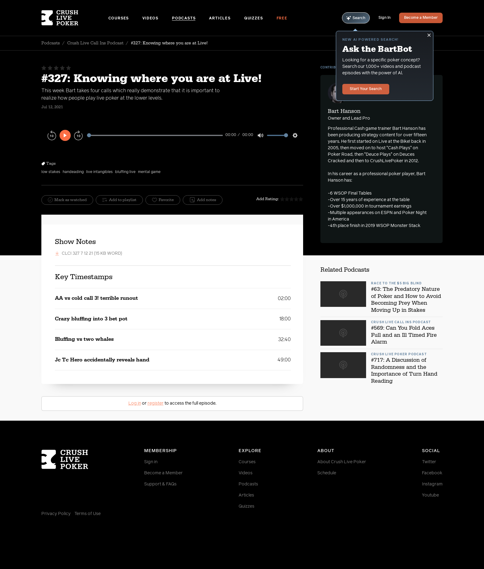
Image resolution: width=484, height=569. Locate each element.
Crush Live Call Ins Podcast (95, 43)
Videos (150, 18)
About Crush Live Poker (341, 462)
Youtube (430, 495)
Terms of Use (87, 514)
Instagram (432, 484)
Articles (219, 18)
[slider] (155, 135)
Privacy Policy (56, 514)
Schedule (326, 473)
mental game (149, 172)
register (156, 403)
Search (355, 18)
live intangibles (99, 172)
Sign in (150, 462)
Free (282, 18)
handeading (73, 172)
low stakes (50, 172)
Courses (118, 18)
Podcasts (183, 18)
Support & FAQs (160, 484)
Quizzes (253, 18)
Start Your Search (366, 89)
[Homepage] (74, 18)
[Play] (65, 135)
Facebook (432, 473)
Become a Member (421, 18)
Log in (134, 403)
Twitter (429, 462)
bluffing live (125, 172)
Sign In (384, 18)
